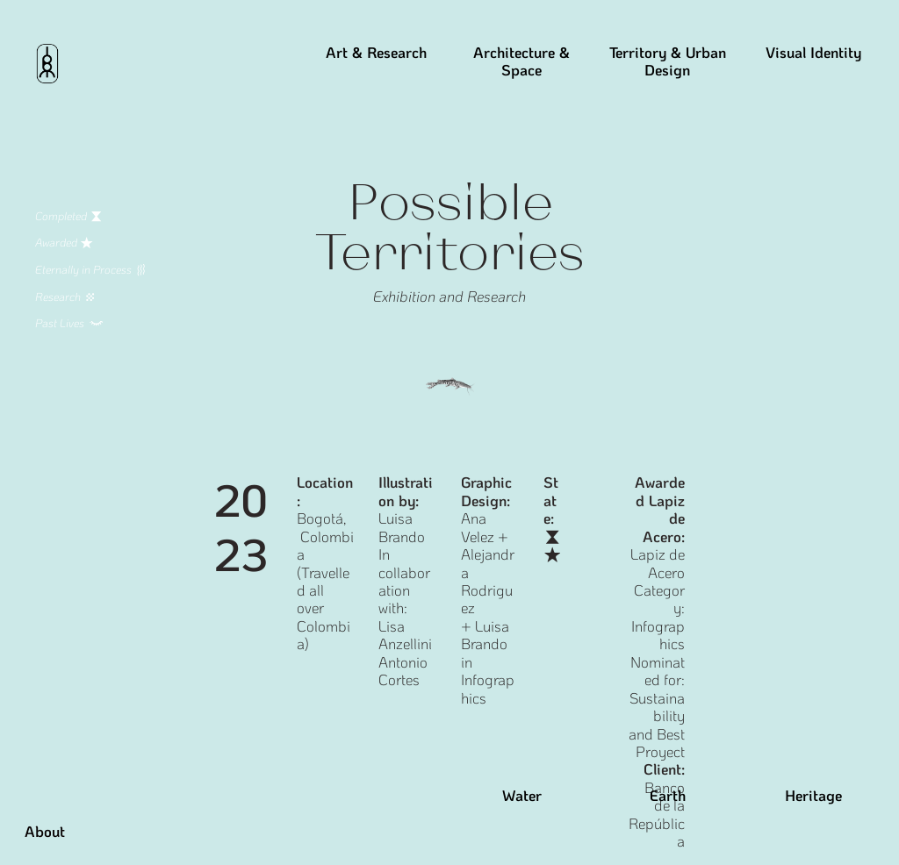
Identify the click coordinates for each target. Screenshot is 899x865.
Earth (668, 794)
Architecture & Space (521, 61)
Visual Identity (813, 52)
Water (522, 794)
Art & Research (376, 52)
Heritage (813, 795)
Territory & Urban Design (667, 61)
